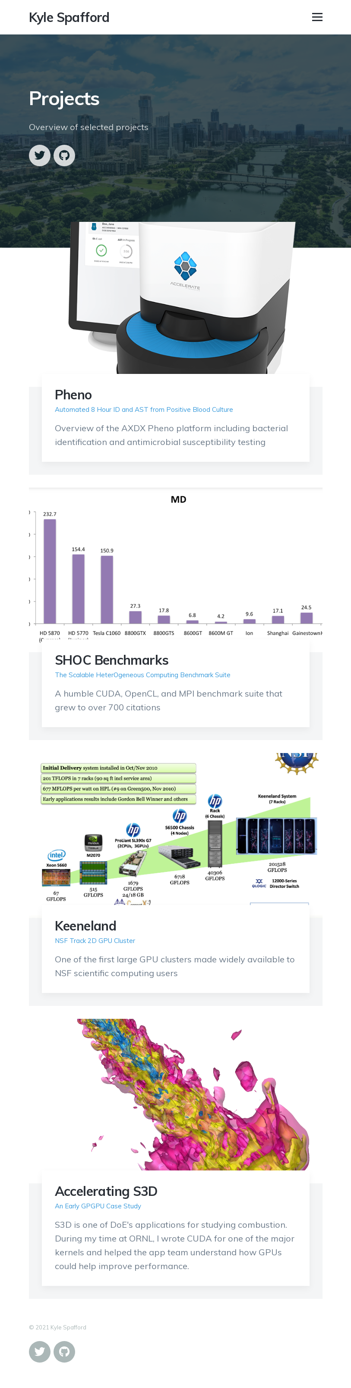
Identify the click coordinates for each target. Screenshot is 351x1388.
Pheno (73, 394)
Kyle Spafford (69, 17)
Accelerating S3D (106, 1191)
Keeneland (86, 926)
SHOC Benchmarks (112, 660)
